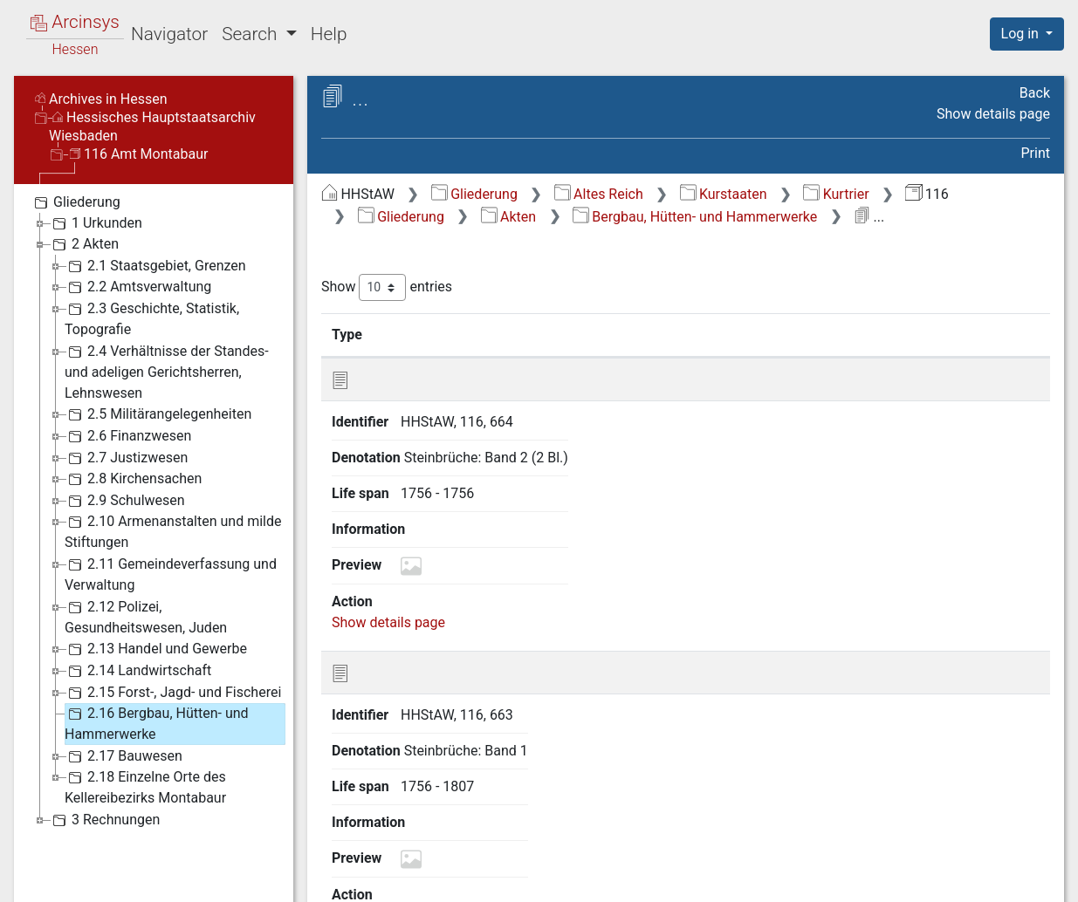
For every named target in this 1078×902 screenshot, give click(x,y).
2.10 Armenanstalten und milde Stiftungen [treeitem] (173, 530)
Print (1035, 153)
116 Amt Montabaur (139, 154)
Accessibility (927, 878)
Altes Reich (598, 194)
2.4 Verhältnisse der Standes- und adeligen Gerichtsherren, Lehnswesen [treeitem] (167, 371)
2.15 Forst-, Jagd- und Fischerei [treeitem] (173, 692)
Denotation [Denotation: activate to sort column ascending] (556, 334)
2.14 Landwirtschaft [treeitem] (138, 670)
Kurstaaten (723, 194)
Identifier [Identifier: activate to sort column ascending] (432, 334)
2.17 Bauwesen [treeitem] (123, 756)
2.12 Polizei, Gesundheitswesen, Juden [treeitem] (146, 616)
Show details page (993, 114)
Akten (508, 216)
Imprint (1034, 878)
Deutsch (104, 866)
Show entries (386, 287)
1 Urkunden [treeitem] (95, 223)
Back (1035, 93)
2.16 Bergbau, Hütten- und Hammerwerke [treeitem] (157, 722)
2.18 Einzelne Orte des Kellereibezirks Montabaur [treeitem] (145, 786)
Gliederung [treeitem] (75, 202)
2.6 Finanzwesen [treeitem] (128, 436)
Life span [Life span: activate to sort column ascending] (695, 334)
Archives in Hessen (101, 99)
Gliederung (474, 194)
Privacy (819, 878)
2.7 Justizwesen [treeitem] (126, 458)
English (39, 866)
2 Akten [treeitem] (84, 244)
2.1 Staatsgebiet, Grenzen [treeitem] (155, 266)
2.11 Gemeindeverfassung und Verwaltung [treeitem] (171, 573)
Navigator (169, 34)
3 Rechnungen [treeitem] (104, 820)
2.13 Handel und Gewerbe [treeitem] (156, 649)
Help (329, 34)
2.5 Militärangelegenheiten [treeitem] (158, 414)
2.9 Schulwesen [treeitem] (125, 500)
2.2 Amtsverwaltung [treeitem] (138, 287)
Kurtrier (836, 194)
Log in (1021, 33)
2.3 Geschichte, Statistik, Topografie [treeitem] (152, 318)
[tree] (153, 510)
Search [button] (251, 34)
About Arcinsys (702, 878)
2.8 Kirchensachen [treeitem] (133, 478)
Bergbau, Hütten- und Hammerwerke (695, 216)
